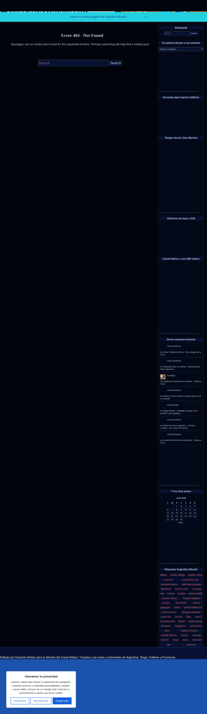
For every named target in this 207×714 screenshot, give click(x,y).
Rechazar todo (41, 701)
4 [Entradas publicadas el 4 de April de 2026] (190, 561)
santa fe (165, 695)
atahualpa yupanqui (191, 639)
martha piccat (195, 676)
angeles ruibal (195, 630)
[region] (41, 689)
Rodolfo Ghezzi (168, 690)
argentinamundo (191, 634)
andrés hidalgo (177, 630)
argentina (168, 634)
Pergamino (180, 681)
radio (166, 685)
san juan (197, 690)
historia (178, 671)
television (197, 695)
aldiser (163, 630)
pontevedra (195, 681)
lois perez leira (167, 676)
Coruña (170, 648)
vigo (169, 699)
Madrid (181, 676)
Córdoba (181, 648)
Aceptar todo (62, 701)
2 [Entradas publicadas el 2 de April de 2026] (181, 561)
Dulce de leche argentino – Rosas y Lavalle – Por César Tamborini (178, 481)
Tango (176, 695)
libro (189, 671)
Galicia (177, 662)
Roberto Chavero (189, 685)
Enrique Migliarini (192, 653)
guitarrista (166, 671)
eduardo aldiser (169, 653)
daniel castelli (195, 648)
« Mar (180, 577)
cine (162, 648)
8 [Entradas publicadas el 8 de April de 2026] (176, 564)
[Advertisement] (178, 126)
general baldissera (193, 662)
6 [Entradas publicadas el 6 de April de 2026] (167, 564)
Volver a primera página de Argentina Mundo (98, 71)
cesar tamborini (174, 401)
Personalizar (20, 701)
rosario (184, 690)
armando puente (169, 639)
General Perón (169, 667)
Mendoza (165, 681)
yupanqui (191, 699)
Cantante (196, 644)
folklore (196, 658)
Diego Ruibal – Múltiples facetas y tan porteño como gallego (179, 467)
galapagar (165, 662)
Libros (198, 671)
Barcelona (166, 644)
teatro (185, 695)
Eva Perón (181, 658)
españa (165, 658)
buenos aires (181, 644)
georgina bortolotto (191, 667)
